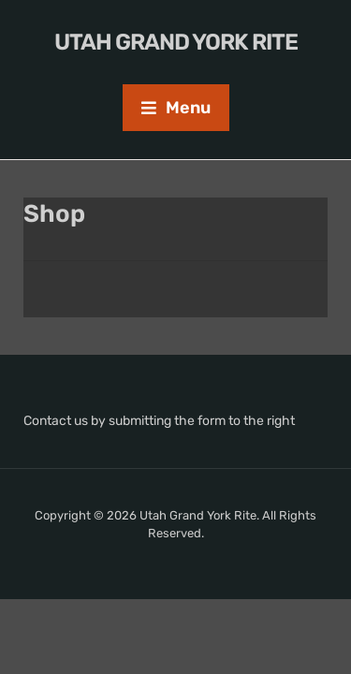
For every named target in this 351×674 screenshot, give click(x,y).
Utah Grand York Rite (176, 42)
